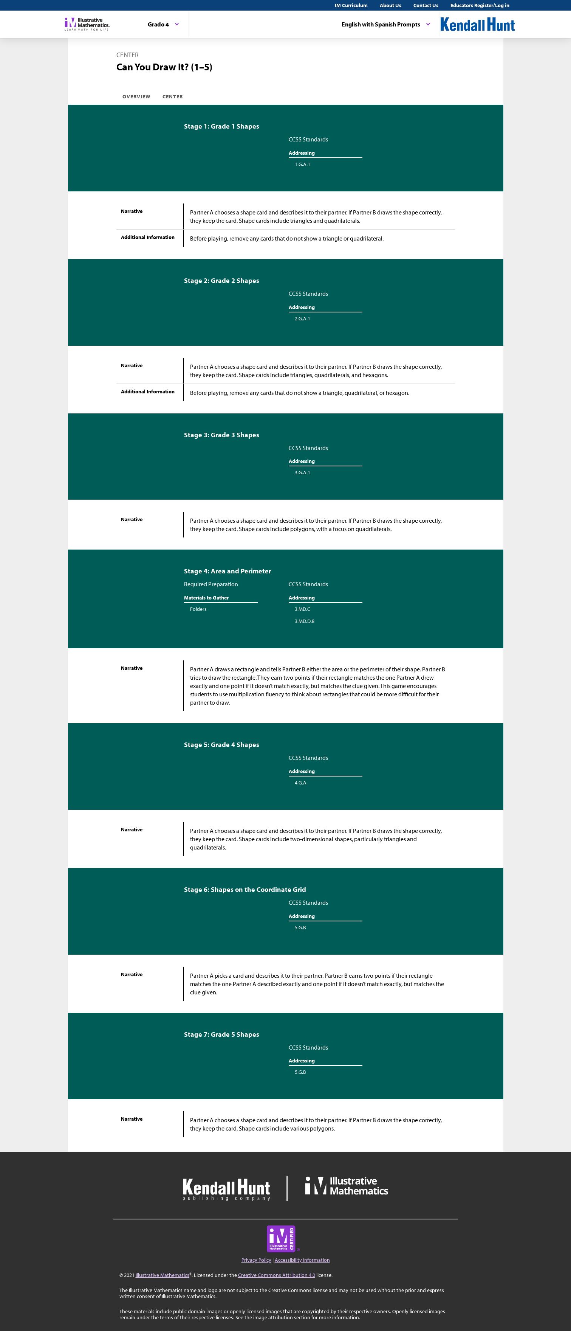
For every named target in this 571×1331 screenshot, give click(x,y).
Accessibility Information (302, 1259)
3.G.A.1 (302, 472)
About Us (390, 5)
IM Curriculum (351, 5)
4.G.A (300, 783)
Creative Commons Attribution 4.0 (276, 1275)
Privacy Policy (256, 1259)
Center (172, 96)
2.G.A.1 (302, 318)
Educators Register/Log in (479, 5)
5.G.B (300, 927)
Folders (198, 609)
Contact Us (425, 5)
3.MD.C (302, 609)
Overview (136, 96)
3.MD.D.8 (304, 621)
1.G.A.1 (302, 164)
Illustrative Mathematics (162, 1275)
